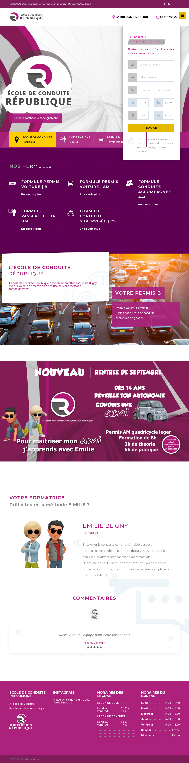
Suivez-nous (63, 702)
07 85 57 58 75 (166, 17)
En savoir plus (31, 194)
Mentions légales (32, 759)
